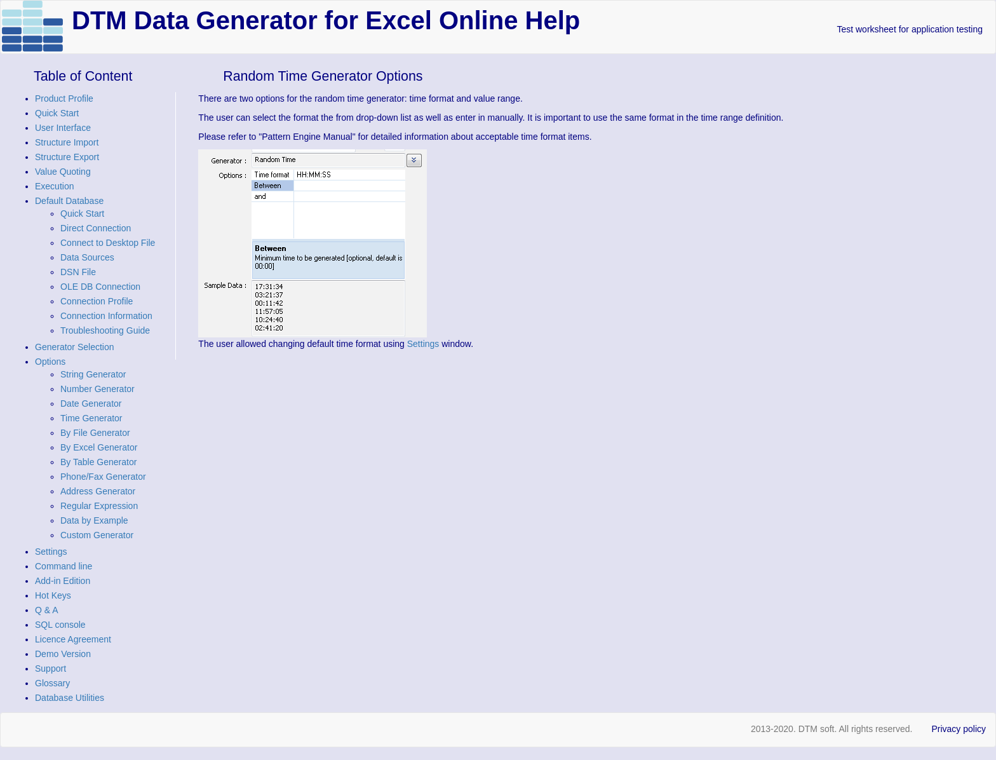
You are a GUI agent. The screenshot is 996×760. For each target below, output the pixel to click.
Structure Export (67, 157)
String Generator (93, 374)
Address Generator (97, 491)
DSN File (78, 272)
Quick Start (57, 113)
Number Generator (97, 389)
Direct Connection (95, 228)
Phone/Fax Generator (103, 477)
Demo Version (63, 654)
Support (50, 668)
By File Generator (95, 433)
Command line (63, 566)
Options (50, 361)
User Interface (63, 128)
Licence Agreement (73, 639)
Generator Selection (74, 347)
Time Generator (91, 418)
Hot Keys (53, 595)
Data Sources (87, 257)
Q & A (46, 610)
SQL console (60, 625)
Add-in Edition (62, 581)
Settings (51, 551)
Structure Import (66, 142)
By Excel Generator (98, 447)
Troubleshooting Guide (105, 330)
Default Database (69, 201)
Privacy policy (958, 729)
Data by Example (94, 520)
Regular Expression (99, 506)
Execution (54, 186)
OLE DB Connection (100, 287)
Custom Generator (96, 535)
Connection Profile (96, 301)
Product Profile (64, 98)
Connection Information (106, 316)
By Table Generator (98, 462)
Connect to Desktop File (107, 243)
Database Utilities (69, 698)
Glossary (52, 683)
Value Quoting (63, 171)
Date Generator (91, 403)
